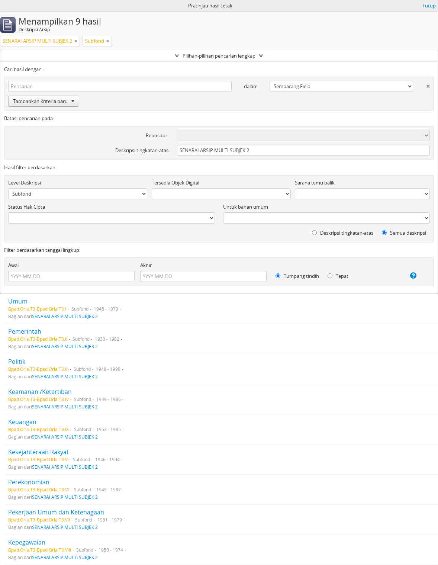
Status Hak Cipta (26, 206)
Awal (13, 265)
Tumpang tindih (297, 276)
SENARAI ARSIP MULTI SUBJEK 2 (65, 316)
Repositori (157, 135)
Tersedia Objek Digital (175, 182)
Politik (16, 361)
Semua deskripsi (404, 232)
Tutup (429, 5)
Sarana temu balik (315, 182)
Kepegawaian (26, 542)
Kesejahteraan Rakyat (38, 452)
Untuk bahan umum (245, 206)
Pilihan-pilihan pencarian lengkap (219, 55)
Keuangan (22, 422)
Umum (18, 301)
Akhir (146, 265)
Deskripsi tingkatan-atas (141, 150)
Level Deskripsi (24, 182)
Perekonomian (28, 482)
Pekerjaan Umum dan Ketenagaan (56, 512)
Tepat (338, 276)
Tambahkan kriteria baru (43, 101)
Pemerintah (24, 331)
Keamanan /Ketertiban (40, 392)
